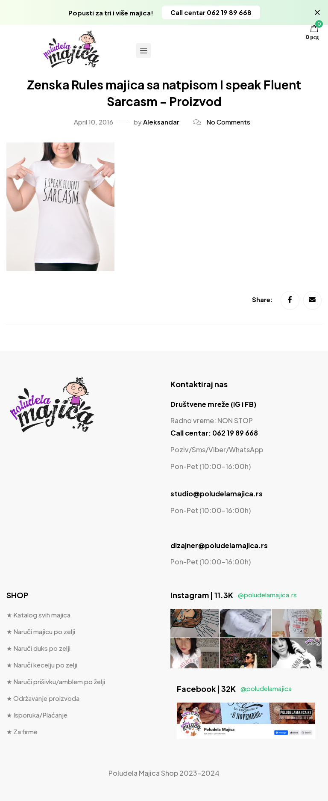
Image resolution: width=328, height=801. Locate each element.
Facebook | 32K (234, 689)
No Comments (228, 122)
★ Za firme (22, 732)
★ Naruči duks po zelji (38, 648)
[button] (211, 12)
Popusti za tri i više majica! (110, 13)
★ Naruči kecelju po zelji (41, 665)
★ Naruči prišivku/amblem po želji (55, 682)
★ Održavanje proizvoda (42, 698)
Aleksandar (161, 122)
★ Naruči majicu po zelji (40, 632)
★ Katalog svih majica (38, 615)
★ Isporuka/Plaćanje (36, 715)
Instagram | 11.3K (233, 595)
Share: (263, 300)
